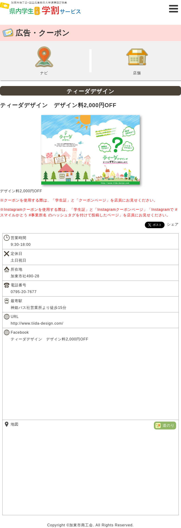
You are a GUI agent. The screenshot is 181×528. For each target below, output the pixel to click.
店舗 (137, 60)
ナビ (44, 60)
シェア (173, 224)
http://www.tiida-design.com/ (37, 323)
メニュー (173, 8)
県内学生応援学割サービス (46, 8)
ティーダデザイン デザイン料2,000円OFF (49, 339)
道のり (169, 425)
